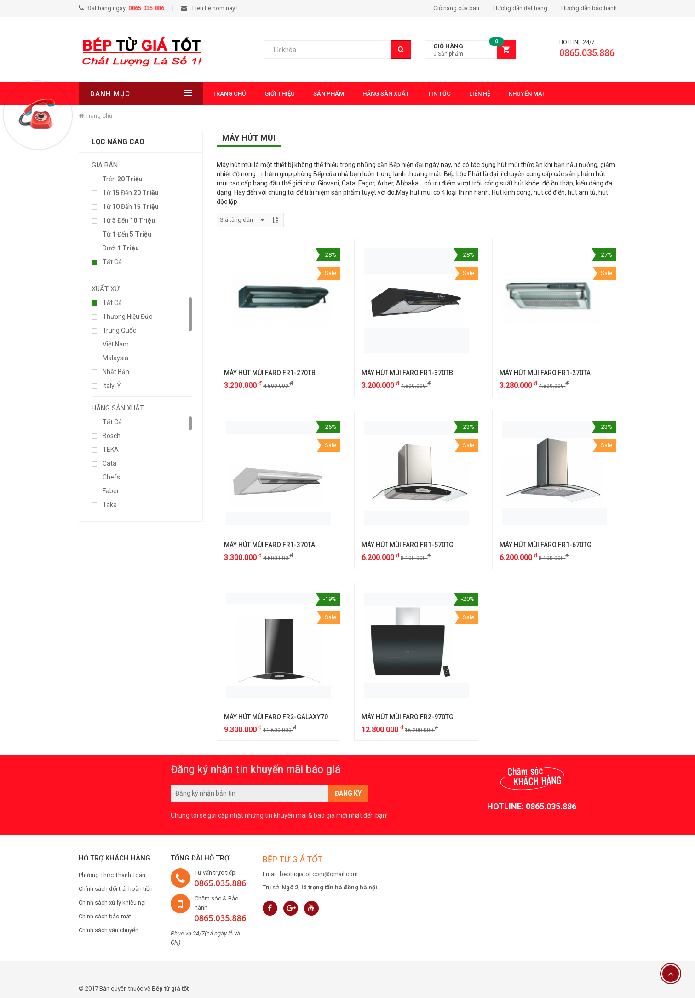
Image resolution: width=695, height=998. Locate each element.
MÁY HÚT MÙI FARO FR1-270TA (545, 372)
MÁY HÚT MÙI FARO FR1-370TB (407, 372)
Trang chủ (229, 93)
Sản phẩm (328, 93)
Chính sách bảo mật (105, 916)
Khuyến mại (526, 93)
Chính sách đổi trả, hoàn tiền (116, 888)
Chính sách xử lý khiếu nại (112, 902)
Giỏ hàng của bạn (456, 8)
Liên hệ (479, 93)
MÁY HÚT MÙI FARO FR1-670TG (546, 544)
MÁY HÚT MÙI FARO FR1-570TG (408, 544)
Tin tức (438, 93)
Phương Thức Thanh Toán (112, 874)
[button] (470, 49)
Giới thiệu (279, 93)
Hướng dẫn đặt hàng (520, 8)
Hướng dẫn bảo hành (589, 8)
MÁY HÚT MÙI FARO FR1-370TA (269, 544)
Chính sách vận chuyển (108, 930)
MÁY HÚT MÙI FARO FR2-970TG (408, 717)
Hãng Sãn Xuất (385, 93)
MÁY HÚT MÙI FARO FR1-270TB (270, 372)
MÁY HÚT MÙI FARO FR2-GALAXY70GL (280, 717)
